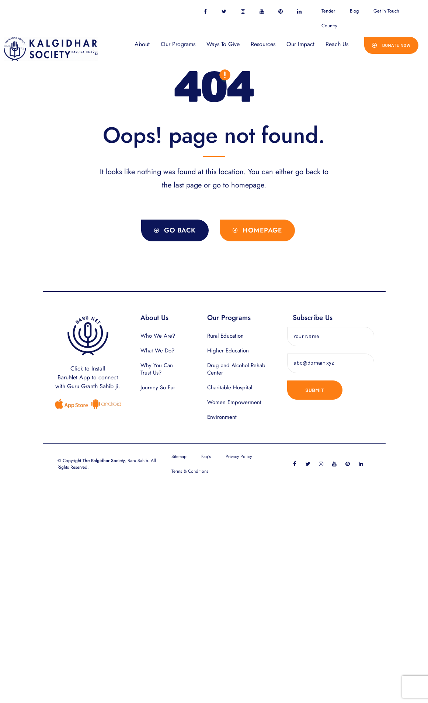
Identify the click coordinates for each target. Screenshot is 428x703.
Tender (328, 10)
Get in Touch (386, 10)
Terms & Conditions (189, 471)
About (142, 44)
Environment (222, 417)
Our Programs (178, 44)
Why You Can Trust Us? (156, 369)
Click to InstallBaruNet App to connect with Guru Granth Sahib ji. (87, 377)
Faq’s (206, 456)
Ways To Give (223, 44)
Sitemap (179, 456)
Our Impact (300, 44)
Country (329, 25)
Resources (263, 44)
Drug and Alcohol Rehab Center (236, 369)
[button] (391, 45)
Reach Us (337, 44)
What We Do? (157, 351)
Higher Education (228, 351)
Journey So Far (157, 387)
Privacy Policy (239, 456)
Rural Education (225, 336)
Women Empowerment (234, 402)
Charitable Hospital (229, 387)
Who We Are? (157, 336)
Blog (354, 10)
